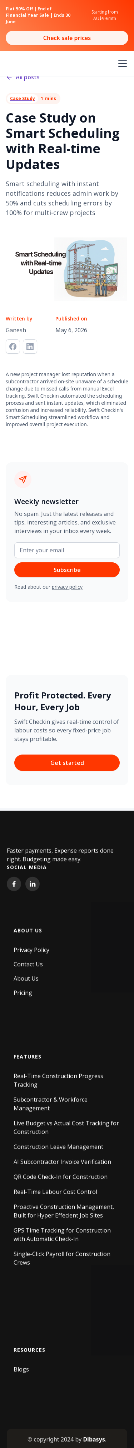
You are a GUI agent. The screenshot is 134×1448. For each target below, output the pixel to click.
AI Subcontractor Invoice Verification (62, 1165)
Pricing (23, 996)
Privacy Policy (31, 953)
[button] (121, 63)
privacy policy (67, 586)
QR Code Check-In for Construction (61, 1180)
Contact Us (28, 967)
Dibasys (94, 1443)
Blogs (21, 1373)
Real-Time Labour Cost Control (55, 1195)
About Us (26, 982)
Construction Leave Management (58, 1150)
